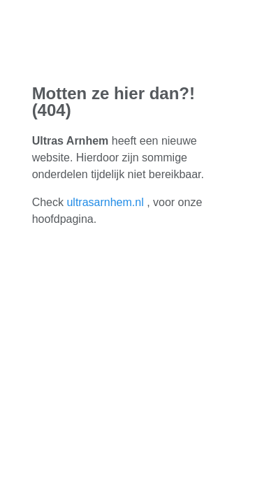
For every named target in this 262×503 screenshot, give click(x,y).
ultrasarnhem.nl (104, 202)
